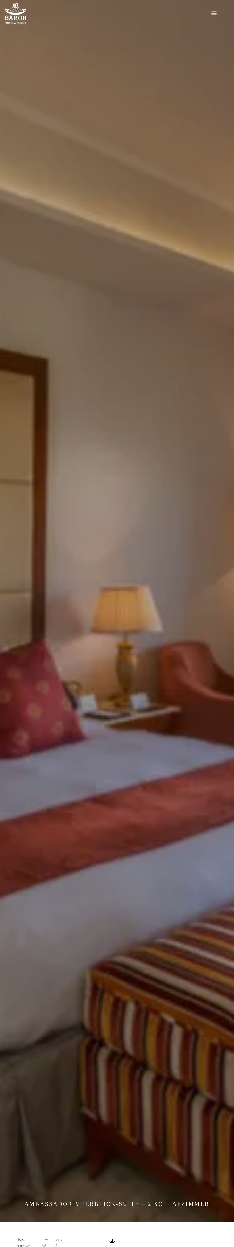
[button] (214, 13)
